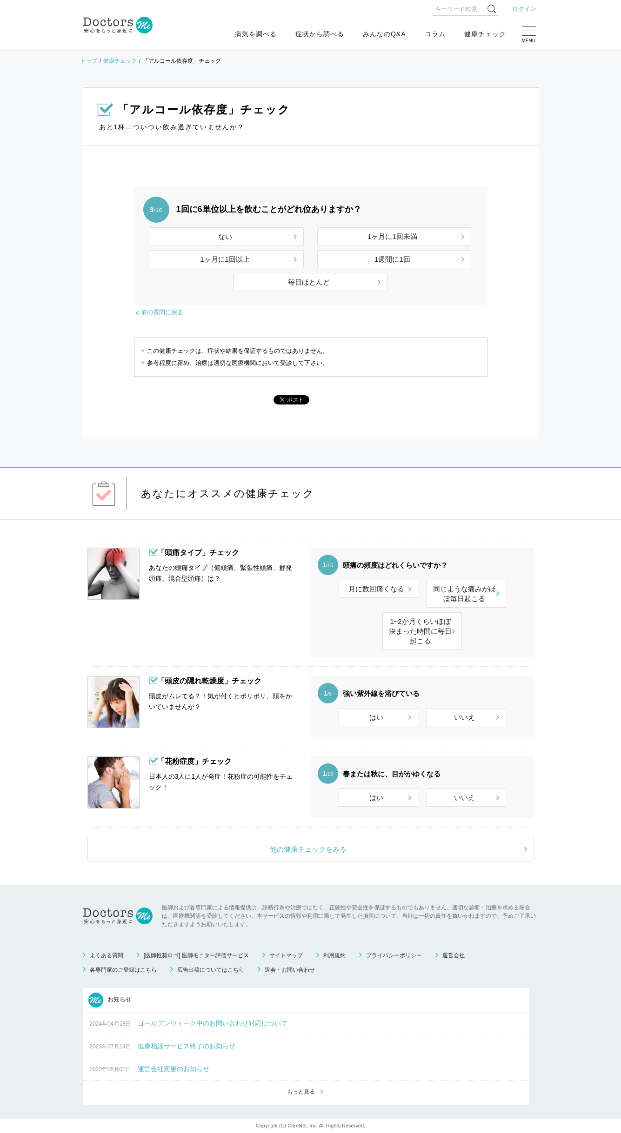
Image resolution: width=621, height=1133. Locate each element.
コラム (435, 34)
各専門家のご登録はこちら (123, 970)
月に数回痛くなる (376, 589)
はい (376, 717)
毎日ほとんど (309, 282)
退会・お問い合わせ (290, 970)
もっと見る (301, 1091)
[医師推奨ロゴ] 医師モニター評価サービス (196, 955)
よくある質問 (106, 955)
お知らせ (110, 1000)
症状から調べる (319, 34)
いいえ (464, 717)
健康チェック (485, 34)
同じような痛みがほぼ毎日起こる (464, 594)
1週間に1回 (392, 259)
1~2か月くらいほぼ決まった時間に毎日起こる (420, 631)
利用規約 (334, 955)
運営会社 (453, 955)
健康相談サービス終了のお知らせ (186, 1046)
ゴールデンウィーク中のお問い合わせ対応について (212, 1023)
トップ (88, 61)
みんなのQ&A (384, 34)
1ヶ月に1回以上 (225, 259)
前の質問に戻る (162, 312)
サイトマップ (286, 955)
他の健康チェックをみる (308, 849)
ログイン (524, 8)
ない (225, 236)
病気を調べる (256, 34)
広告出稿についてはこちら (210, 970)
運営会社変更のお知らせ (173, 1069)
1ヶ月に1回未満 (392, 236)
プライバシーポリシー (394, 955)
